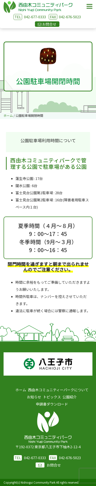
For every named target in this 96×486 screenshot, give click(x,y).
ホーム (20, 389)
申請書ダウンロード (52, 403)
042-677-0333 (35, 16)
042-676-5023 (65, 16)
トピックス (52, 396)
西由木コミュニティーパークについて (58, 389)
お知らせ (34, 396)
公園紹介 (69, 396)
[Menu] (89, 6)
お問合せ (48, 465)
